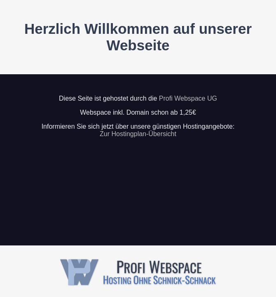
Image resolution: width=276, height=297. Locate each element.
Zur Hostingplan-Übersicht (138, 133)
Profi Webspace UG (188, 98)
